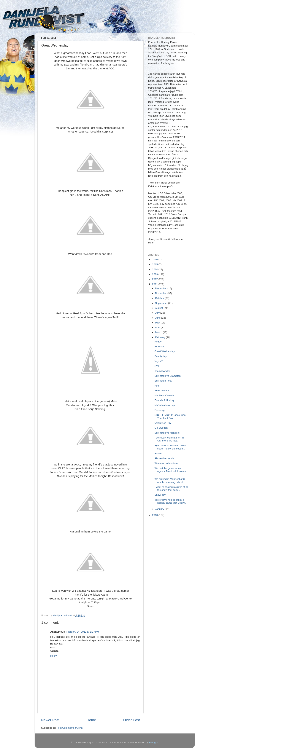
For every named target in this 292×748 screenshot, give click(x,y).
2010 (155, 515)
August (159, 308)
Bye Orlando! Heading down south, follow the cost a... (170, 447)
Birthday (159, 346)
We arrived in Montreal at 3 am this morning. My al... (170, 480)
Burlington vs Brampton (168, 375)
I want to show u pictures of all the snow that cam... (171, 488)
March (159, 332)
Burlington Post (163, 380)
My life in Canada (164, 395)
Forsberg (160, 410)
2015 (155, 264)
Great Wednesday (165, 351)
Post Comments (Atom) (70, 727)
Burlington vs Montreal (167, 432)
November (161, 293)
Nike (157, 385)
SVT (157, 366)
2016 (155, 259)
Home (91, 720)
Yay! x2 (159, 361)
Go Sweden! (161, 427)
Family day (161, 356)
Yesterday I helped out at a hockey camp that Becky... (171, 501)
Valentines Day (163, 423)
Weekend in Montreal (166, 463)
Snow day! (160, 494)
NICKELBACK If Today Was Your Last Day (170, 416)
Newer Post (50, 720)
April (158, 327)
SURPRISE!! (162, 390)
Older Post (131, 720)
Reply (53, 655)
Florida (158, 453)
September (161, 303)
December (161, 288)
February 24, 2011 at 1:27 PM (82, 631)
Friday (158, 341)
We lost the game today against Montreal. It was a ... (170, 471)
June (158, 317)
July (157, 312)
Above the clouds (164, 458)
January (160, 509)
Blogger (153, 742)
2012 (155, 279)
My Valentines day (165, 405)
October (160, 298)
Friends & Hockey (164, 400)
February (160, 337)
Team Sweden (163, 371)
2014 (155, 269)
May (158, 322)
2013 (155, 274)
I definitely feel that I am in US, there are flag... (169, 439)
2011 (155, 284)
